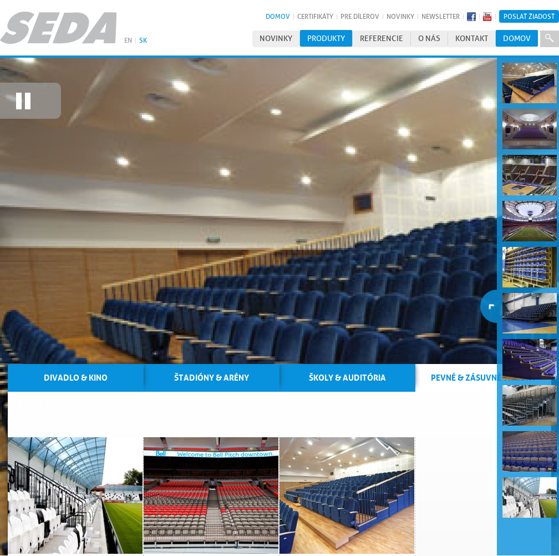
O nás (429, 38)
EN (128, 40)
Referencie (381, 38)
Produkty (326, 38)
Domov (278, 16)
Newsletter (440, 16)
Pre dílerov (360, 16)
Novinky (400, 16)
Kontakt (471, 38)
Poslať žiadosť (529, 16)
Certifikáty (315, 16)
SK (143, 40)
